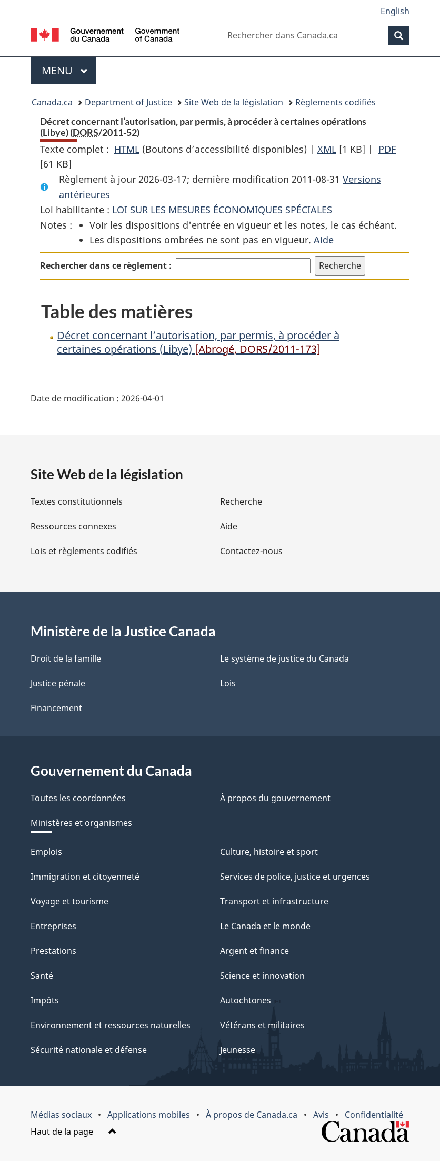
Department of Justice (128, 102)
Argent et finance (254, 951)
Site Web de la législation (233, 102)
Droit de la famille (66, 658)
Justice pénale (58, 683)
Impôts (45, 1000)
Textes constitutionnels (77, 501)
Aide (324, 239)
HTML (126, 149)
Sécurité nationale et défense (89, 1050)
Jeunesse (237, 1050)
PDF (387, 149)
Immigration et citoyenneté (85, 876)
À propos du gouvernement (275, 798)
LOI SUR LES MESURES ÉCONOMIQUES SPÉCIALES (222, 209)
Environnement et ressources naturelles (111, 1025)
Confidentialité (374, 1114)
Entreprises (53, 926)
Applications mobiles (148, 1114)
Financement (56, 708)
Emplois (46, 852)
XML (326, 149)
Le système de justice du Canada (284, 658)
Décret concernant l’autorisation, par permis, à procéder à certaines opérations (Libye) (198, 342)
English (395, 11)
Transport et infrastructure (274, 901)
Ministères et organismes (81, 823)
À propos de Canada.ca (251, 1114)
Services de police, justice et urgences (295, 876)
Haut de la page (74, 1131)
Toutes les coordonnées (78, 798)
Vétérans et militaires (262, 1025)
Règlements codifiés (335, 102)
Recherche (241, 501)
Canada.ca (52, 102)
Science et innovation (262, 975)
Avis (321, 1114)
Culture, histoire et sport (269, 852)
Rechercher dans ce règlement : (106, 265)
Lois (228, 683)
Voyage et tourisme (69, 901)
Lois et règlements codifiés (84, 551)
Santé (42, 975)
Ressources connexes (73, 526)
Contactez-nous (251, 551)
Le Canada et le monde (265, 926)
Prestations (53, 951)
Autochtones (245, 1000)
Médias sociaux (61, 1114)
